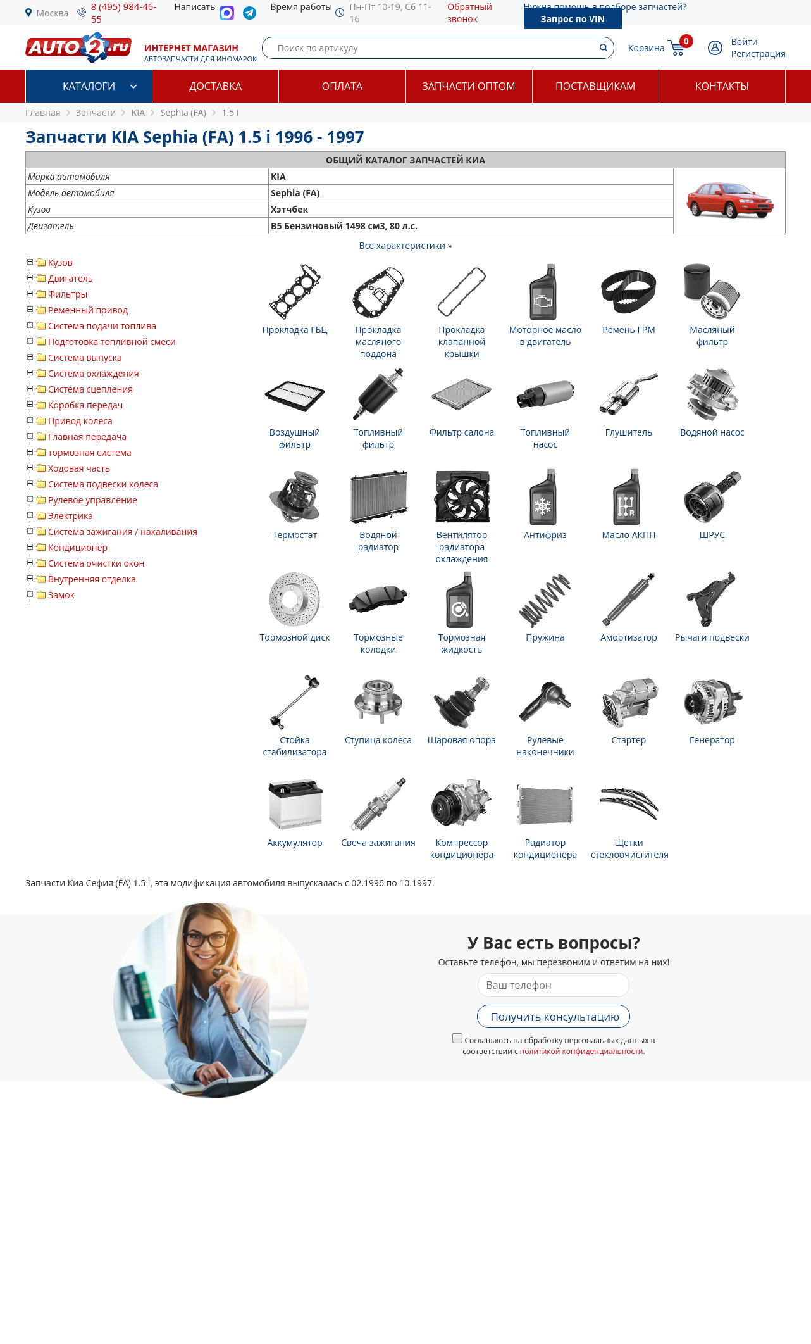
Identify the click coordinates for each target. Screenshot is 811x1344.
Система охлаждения (93, 373)
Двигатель (70, 278)
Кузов (60, 262)
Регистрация (758, 53)
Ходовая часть (79, 468)
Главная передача (87, 436)
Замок (61, 595)
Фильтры (67, 294)
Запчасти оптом (468, 86)
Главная (43, 112)
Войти (744, 41)
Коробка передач (85, 405)
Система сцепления (90, 389)
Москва (53, 13)
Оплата (342, 86)
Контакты (722, 86)
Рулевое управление (92, 500)
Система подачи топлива (102, 326)
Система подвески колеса (103, 484)
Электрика (70, 516)
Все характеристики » (405, 245)
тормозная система (90, 452)
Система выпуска (85, 357)
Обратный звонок (469, 13)
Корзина (646, 48)
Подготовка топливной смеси (112, 342)
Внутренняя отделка (92, 579)
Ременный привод (88, 310)
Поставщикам (595, 86)
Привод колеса (80, 421)
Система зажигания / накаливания (122, 531)
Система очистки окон (96, 563)
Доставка (215, 86)
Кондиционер (78, 547)
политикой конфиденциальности (581, 1051)
